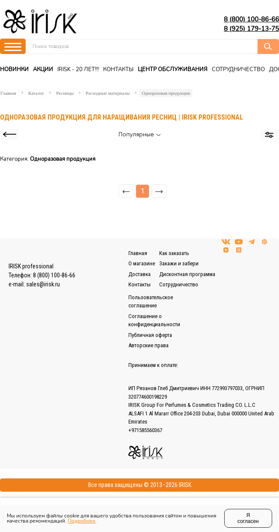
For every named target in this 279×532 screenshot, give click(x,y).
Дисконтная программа (187, 274)
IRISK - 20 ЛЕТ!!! (78, 69)
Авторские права (148, 345)
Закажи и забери (179, 263)
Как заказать (174, 253)
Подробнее (81, 520)
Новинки (14, 69)
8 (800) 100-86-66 (251, 19)
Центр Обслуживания (173, 69)
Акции (43, 69)
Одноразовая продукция (166, 93)
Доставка (139, 274)
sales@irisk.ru (43, 284)
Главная (8, 93)
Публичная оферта (150, 335)
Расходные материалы (108, 93)
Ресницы (65, 93)
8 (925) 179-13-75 (251, 28)
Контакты (118, 69)
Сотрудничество (238, 69)
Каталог (36, 93)
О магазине (141, 263)
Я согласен (248, 518)
